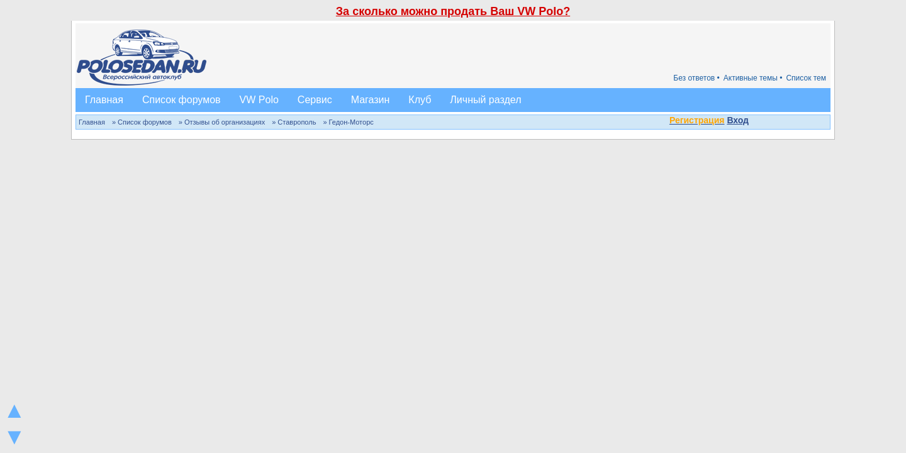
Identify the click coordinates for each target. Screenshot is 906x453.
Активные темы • (753, 78)
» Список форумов (142, 122)
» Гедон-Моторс (348, 122)
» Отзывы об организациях (222, 122)
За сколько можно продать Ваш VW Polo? (453, 11)
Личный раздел (485, 99)
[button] (756, 121)
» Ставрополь (294, 122)
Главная (104, 99)
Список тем (806, 78)
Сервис (315, 99)
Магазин (370, 99)
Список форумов (181, 99)
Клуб (419, 99)
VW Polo (259, 99)
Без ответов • (696, 78)
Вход (738, 120)
